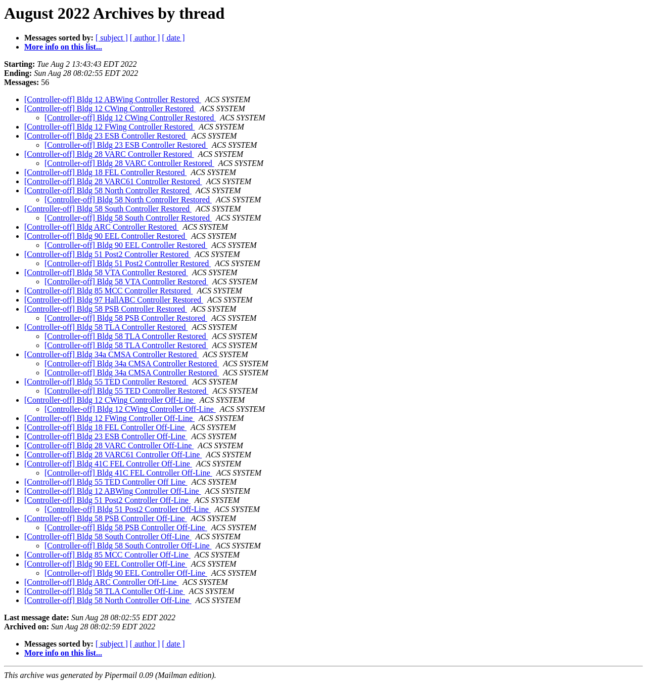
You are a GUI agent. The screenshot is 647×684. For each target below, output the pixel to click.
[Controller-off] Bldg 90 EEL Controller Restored (105, 236)
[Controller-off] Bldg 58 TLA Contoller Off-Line (104, 591)
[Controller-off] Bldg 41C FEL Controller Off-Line (108, 463)
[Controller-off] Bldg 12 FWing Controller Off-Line (109, 418)
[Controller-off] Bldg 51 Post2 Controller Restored (107, 254)
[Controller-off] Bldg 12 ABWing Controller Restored (112, 99)
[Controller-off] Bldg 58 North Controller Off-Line (108, 600)
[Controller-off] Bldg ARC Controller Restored (101, 227)
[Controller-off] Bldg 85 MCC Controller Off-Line (107, 554)
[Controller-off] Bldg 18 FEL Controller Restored (105, 172)
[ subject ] (112, 37)
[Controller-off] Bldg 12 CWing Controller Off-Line (110, 400)
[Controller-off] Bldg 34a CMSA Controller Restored (111, 354)
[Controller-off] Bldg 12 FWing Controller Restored (109, 126)
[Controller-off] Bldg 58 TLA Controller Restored (106, 327)
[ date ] (173, 37)
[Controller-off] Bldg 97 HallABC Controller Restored (113, 299)
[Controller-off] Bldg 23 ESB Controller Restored (106, 136)
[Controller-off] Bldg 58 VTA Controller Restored (106, 272)
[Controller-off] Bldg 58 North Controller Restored (108, 190)
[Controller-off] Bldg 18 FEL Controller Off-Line (105, 427)
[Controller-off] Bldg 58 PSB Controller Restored (105, 309)
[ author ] (145, 37)
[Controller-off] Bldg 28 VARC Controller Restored (109, 154)
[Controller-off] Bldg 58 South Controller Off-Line (108, 536)
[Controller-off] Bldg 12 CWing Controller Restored (110, 108)
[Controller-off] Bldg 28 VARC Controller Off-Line (109, 445)
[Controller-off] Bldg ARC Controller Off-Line (101, 582)
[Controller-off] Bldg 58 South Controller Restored (108, 208)
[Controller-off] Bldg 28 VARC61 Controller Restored (113, 181)
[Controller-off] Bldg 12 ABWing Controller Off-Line (112, 491)
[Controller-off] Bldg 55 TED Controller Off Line (106, 482)
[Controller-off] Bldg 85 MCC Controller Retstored (108, 290)
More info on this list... (63, 46)
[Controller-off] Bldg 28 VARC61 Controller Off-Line (113, 454)
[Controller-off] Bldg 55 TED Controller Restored (106, 381)
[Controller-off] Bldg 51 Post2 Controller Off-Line (107, 500)
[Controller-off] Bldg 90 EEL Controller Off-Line (105, 564)
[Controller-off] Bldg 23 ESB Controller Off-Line (106, 436)
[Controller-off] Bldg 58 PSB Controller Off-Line (105, 518)
